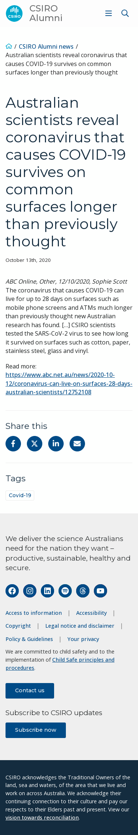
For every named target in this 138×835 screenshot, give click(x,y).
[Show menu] (108, 13)
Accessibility (91, 612)
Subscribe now (35, 730)
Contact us (30, 690)
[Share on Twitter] (34, 443)
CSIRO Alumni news (46, 46)
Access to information (34, 612)
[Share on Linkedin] (56, 443)
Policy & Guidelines (29, 638)
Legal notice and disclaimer (79, 625)
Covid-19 (20, 495)
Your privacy (83, 638)
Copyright (18, 625)
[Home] (9, 46)
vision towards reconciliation (42, 817)
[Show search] (125, 13)
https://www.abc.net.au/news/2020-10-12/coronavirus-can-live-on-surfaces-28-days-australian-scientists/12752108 (69, 383)
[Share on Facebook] (13, 443)
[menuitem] (107, 13)
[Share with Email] (77, 443)
